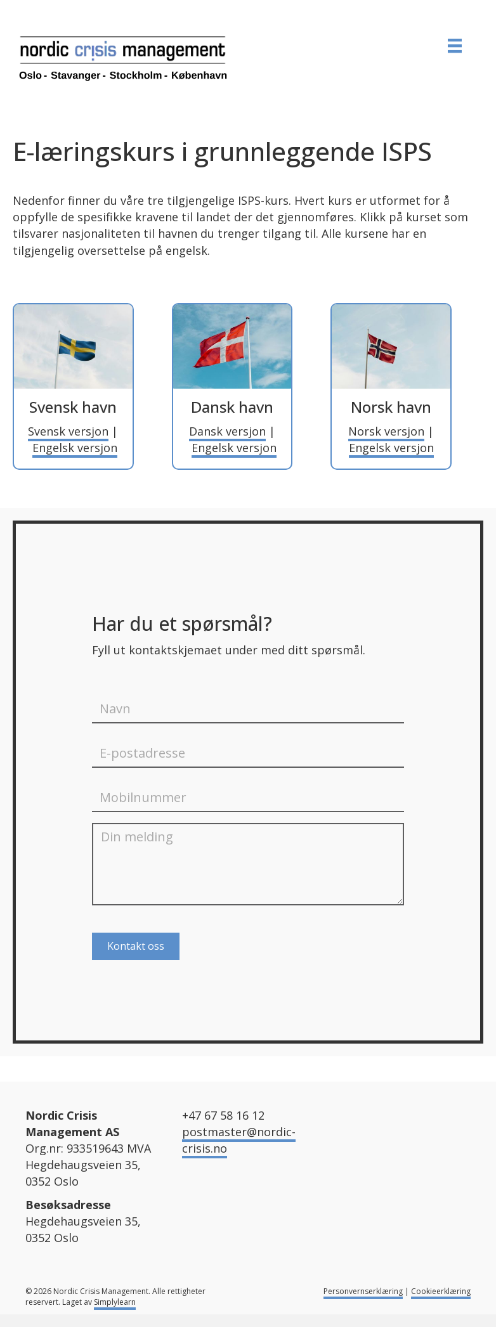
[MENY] (455, 45)
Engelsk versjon (74, 447)
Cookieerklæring (441, 1291)
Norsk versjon (386, 431)
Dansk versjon (227, 431)
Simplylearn (115, 1302)
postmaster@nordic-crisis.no (239, 1140)
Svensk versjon (68, 431)
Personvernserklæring (363, 1291)
